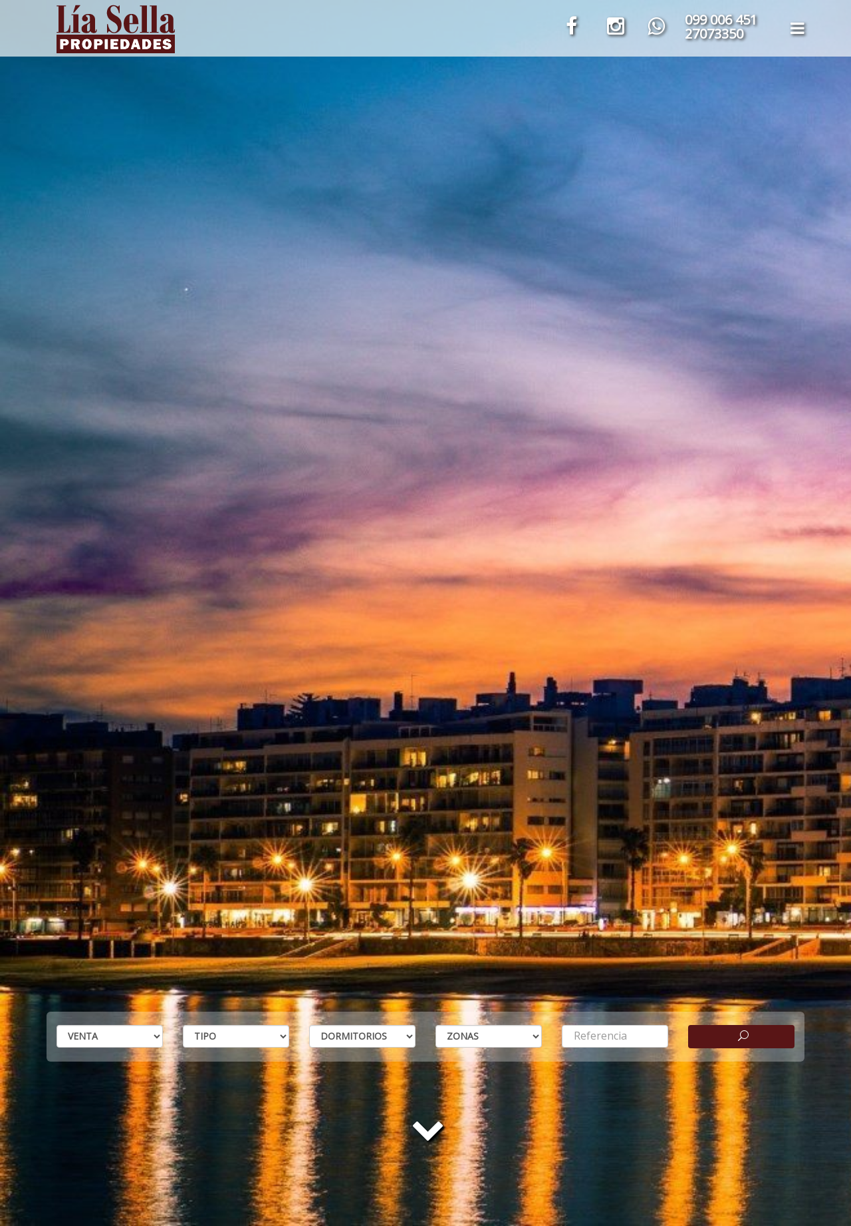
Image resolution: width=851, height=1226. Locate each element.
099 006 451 (721, 20)
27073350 (714, 34)
